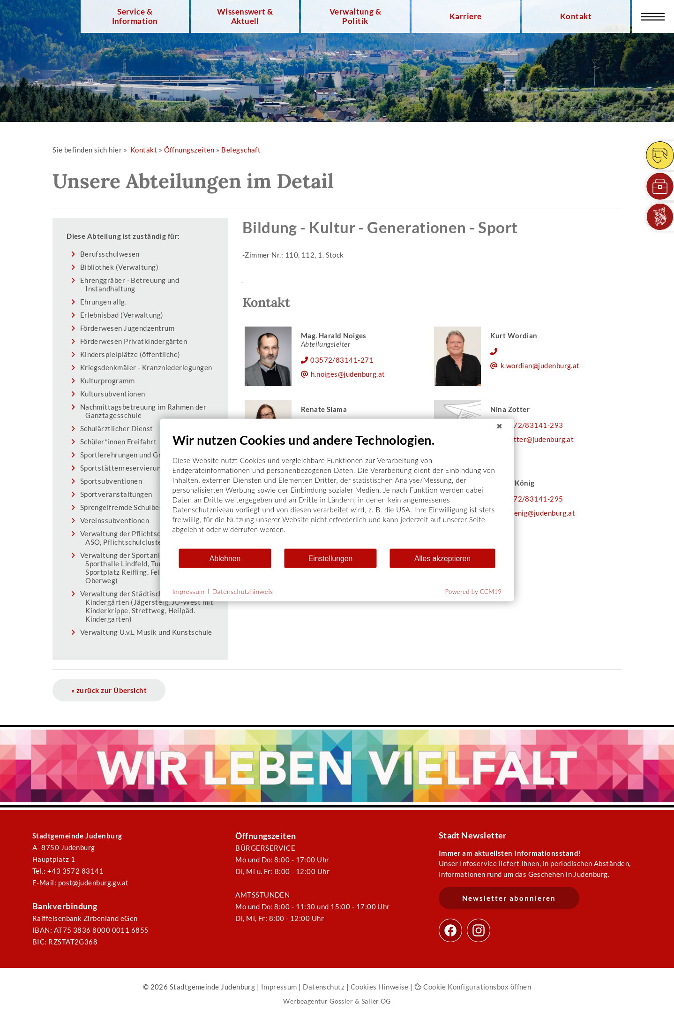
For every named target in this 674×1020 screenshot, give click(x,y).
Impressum (279, 986)
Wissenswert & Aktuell (245, 16)
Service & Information (135, 16)
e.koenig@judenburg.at (538, 513)
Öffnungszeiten (189, 149)
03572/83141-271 (342, 360)
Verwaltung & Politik (355, 16)
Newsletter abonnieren (509, 898)
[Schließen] (500, 426)
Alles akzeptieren (442, 558)
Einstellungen (330, 558)
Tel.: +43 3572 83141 (68, 871)
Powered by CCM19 (473, 591)
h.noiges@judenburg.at (348, 374)
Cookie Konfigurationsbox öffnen (472, 986)
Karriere (465, 16)
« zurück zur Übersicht (109, 690)
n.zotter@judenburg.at (537, 439)
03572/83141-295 (531, 499)
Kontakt (576, 16)
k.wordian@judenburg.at (540, 365)
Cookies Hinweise (380, 986)
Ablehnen (225, 558)
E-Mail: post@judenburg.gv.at (80, 882)
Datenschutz (323, 986)
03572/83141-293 (531, 425)
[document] (337, 490)
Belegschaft (241, 149)
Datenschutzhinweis (242, 591)
